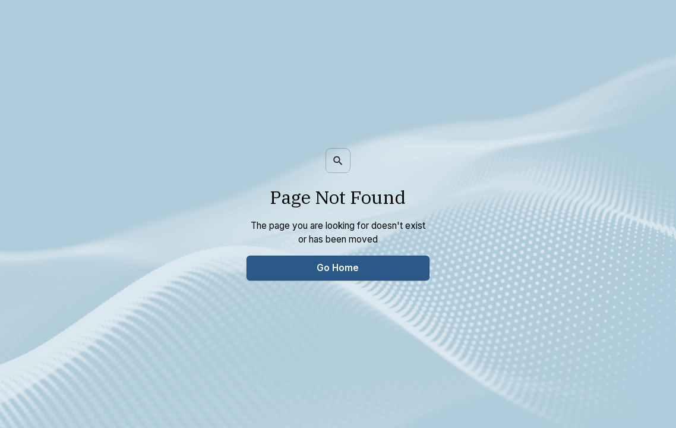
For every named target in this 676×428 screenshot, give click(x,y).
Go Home (338, 267)
